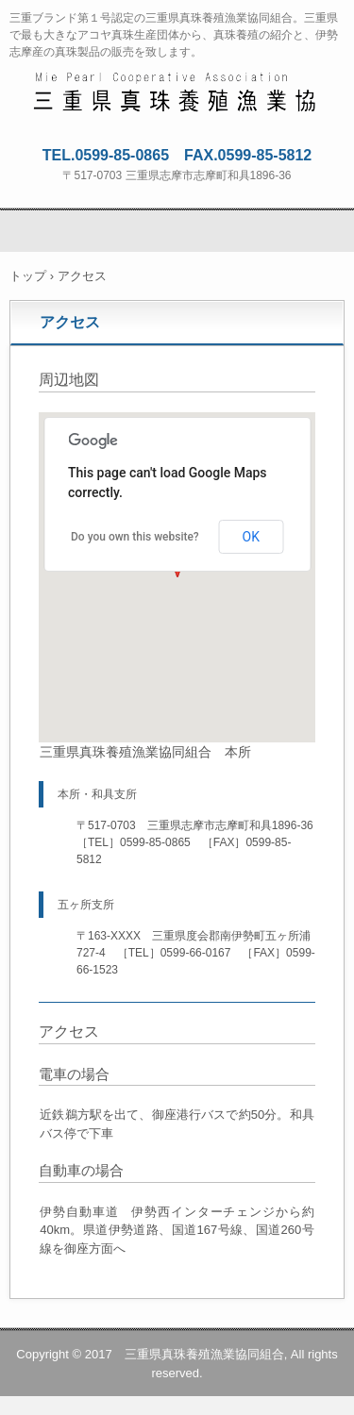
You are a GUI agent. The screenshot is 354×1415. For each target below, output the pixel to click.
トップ (27, 276)
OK (251, 536)
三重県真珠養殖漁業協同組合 (177, 86)
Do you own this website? (135, 536)
